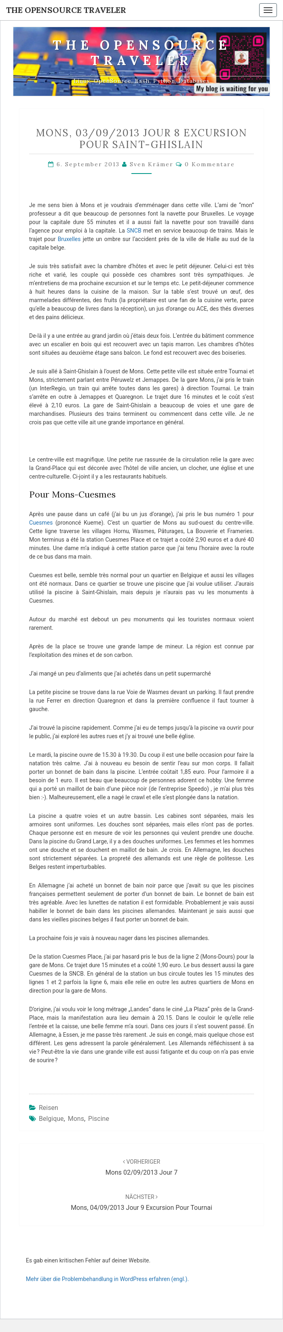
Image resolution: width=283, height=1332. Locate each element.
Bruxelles (69, 239)
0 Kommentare (210, 164)
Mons (76, 1118)
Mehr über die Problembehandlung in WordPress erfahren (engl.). (107, 1279)
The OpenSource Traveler (66, 10)
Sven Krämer (151, 164)
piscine (98, 1118)
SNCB (134, 230)
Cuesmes (41, 522)
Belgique (51, 1118)
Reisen (48, 1108)
